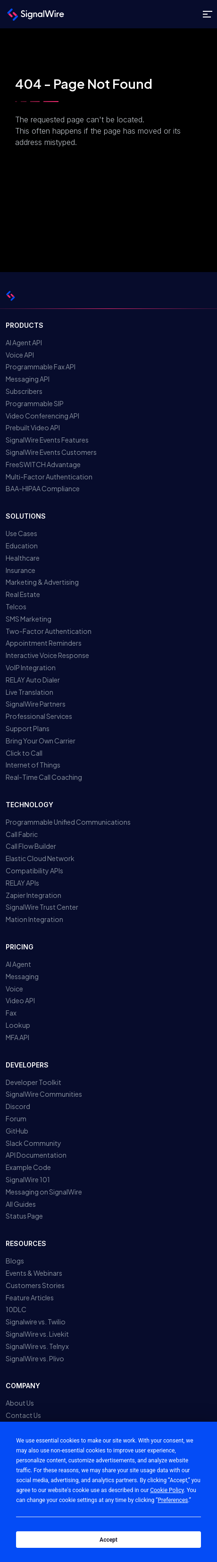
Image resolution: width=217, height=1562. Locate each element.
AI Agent (18, 964)
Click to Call (24, 753)
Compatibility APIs (34, 870)
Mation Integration (34, 919)
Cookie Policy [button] (167, 1490)
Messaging (22, 976)
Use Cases (21, 533)
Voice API (20, 354)
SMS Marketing (28, 619)
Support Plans (28, 728)
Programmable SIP (35, 403)
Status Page (24, 1216)
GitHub (17, 1131)
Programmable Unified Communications (68, 822)
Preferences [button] (173, 1500)
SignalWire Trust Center (42, 907)
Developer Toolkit (33, 1082)
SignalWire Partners (36, 704)
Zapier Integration (33, 895)
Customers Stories (35, 1285)
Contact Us (23, 1415)
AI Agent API (24, 342)
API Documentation (36, 1155)
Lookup (18, 1025)
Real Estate (23, 594)
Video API (20, 1000)
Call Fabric (22, 834)
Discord (18, 1106)
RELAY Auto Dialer (33, 679)
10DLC (16, 1309)
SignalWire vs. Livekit (37, 1334)
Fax (11, 1012)
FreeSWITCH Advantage (43, 464)
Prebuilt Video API (33, 427)
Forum (16, 1118)
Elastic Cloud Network (40, 858)
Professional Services (39, 716)
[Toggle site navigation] (207, 14)
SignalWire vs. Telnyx (37, 1346)
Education (22, 545)
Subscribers (24, 391)
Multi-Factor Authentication (49, 476)
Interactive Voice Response (47, 655)
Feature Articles (30, 1297)
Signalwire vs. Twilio (36, 1321)
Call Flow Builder (31, 846)
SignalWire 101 (28, 1179)
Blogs (15, 1260)
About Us (20, 1403)
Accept (108, 1539)
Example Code (28, 1167)
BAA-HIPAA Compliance (43, 488)
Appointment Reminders (44, 643)
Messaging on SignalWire (44, 1191)
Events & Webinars (34, 1273)
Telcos (16, 606)
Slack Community (33, 1143)
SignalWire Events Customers (51, 452)
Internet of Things (33, 764)
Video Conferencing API (42, 415)
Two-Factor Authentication (49, 631)
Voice (14, 988)
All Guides (21, 1204)
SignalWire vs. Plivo (35, 1358)
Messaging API (28, 379)
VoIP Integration (31, 667)
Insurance (20, 570)
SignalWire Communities (44, 1094)
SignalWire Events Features (47, 439)
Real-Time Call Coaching (44, 777)
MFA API (17, 1037)
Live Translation (29, 692)
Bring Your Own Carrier (40, 740)
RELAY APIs (22, 883)
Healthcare (23, 558)
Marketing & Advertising (42, 582)
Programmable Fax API (40, 366)
